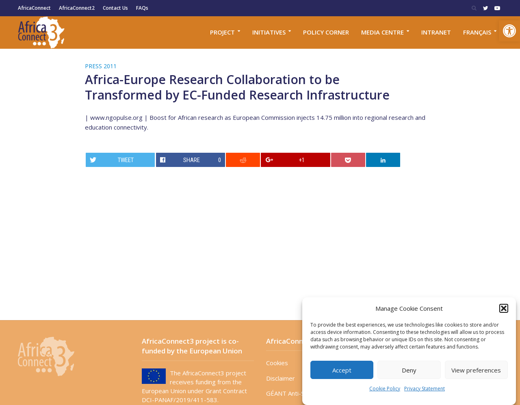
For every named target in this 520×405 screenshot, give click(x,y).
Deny (409, 370)
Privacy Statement (424, 388)
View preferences (476, 370)
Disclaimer (280, 378)
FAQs (142, 7)
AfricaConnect (34, 7)
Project (222, 32)
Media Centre (382, 32)
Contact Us (115, 7)
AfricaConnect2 (77, 7)
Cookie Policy (384, 388)
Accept (341, 370)
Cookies (277, 363)
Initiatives (269, 32)
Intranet (436, 32)
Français (477, 32)
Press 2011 (101, 66)
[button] (509, 30)
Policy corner (326, 32)
